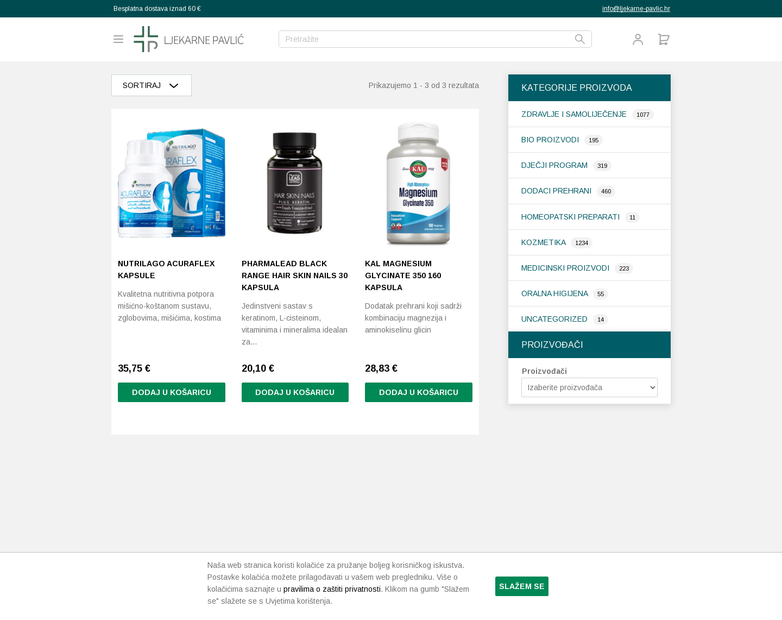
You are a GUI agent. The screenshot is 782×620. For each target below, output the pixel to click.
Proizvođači (544, 371)
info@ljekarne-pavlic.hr (636, 8)
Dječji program (555, 165)
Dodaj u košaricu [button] (171, 393)
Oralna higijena (555, 293)
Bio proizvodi (551, 139)
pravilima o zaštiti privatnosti (332, 589)
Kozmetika (544, 242)
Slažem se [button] (522, 586)
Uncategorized (555, 319)
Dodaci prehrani (557, 190)
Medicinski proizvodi (566, 268)
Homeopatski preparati (571, 216)
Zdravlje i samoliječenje (575, 114)
